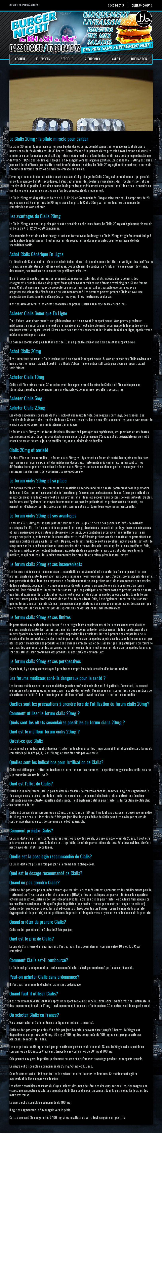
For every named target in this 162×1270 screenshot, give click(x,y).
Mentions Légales (73, 1241)
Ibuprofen (43, 58)
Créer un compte (142, 5)
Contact (67, 1236)
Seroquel (67, 58)
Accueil (20, 58)
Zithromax (92, 58)
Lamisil (116, 58)
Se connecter (116, 5)
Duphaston (139, 58)
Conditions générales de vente (81, 1246)
